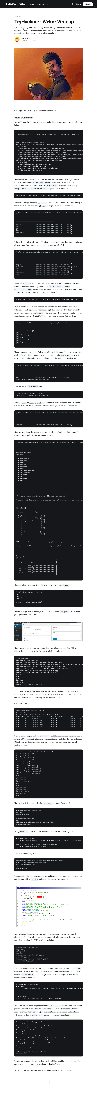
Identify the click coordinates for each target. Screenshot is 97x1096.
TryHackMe (18, 17)
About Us (41, 4)
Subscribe (87, 4)
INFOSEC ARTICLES (14, 4)
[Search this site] (72, 4)
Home (32, 4)
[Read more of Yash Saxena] (17, 39)
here (25, 745)
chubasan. (67, 1070)
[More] (47, 4)
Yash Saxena (25, 38)
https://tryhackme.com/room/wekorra (42, 110)
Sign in (78, 4)
